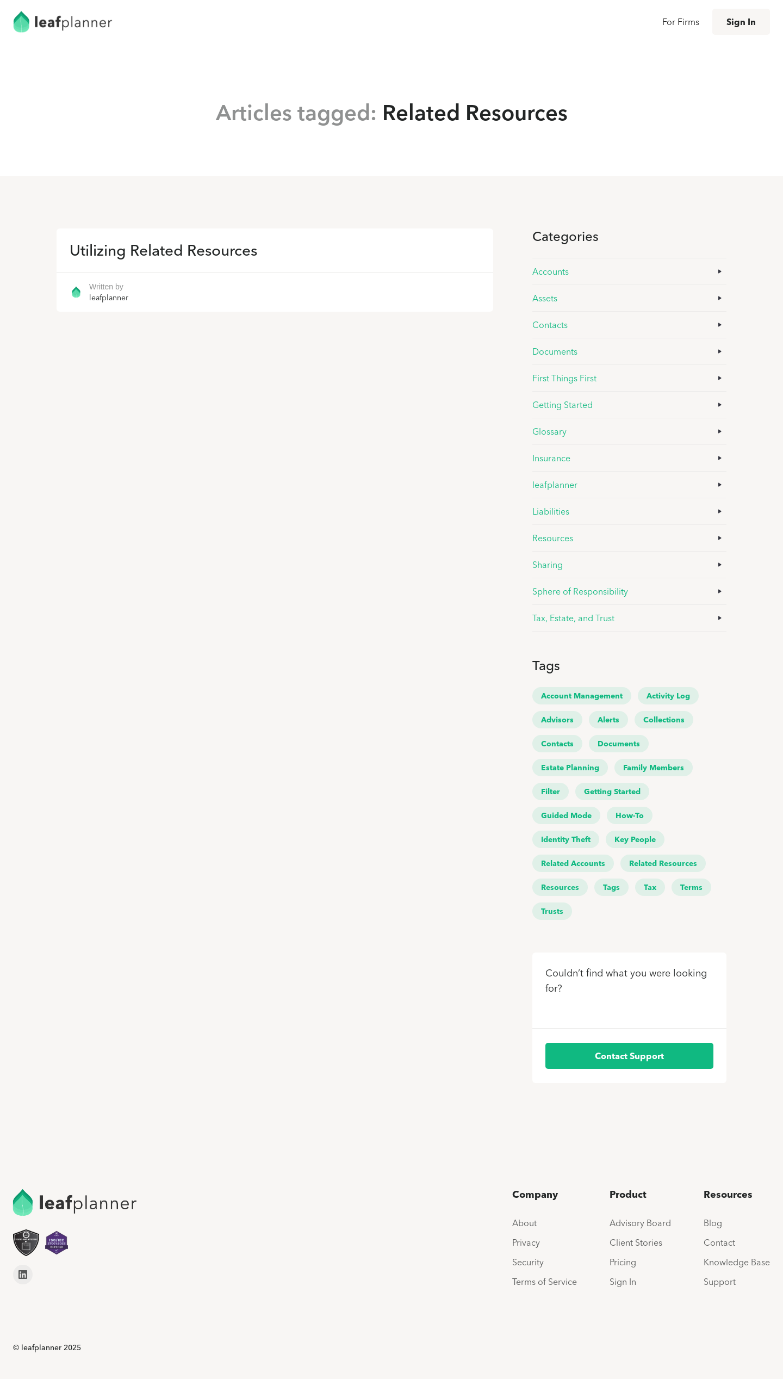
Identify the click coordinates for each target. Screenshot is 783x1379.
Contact (719, 1242)
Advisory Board (640, 1222)
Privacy (526, 1242)
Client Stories (636, 1242)
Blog (713, 1222)
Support (720, 1281)
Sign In (741, 21)
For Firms (680, 21)
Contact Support (629, 1055)
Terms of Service (544, 1281)
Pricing (623, 1262)
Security (528, 1262)
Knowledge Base (737, 1262)
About (524, 1222)
